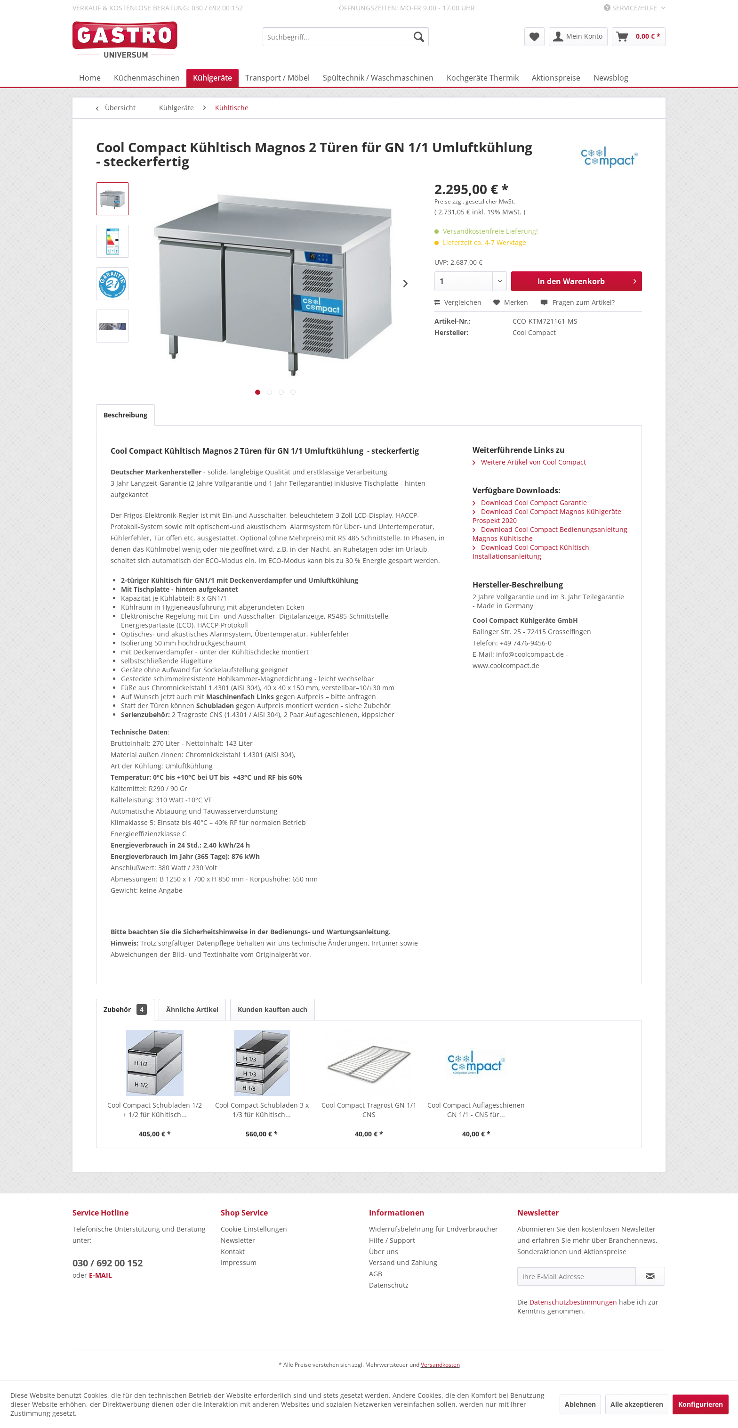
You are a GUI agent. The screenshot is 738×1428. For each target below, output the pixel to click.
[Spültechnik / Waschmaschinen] (378, 78)
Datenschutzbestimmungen (573, 1301)
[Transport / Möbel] (277, 78)
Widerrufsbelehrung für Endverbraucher (433, 1228)
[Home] (89, 78)
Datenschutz (389, 1285)
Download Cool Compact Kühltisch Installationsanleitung (531, 552)
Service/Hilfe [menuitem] (631, 7)
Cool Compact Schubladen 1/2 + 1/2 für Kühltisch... (154, 1110)
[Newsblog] (611, 78)
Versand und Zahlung (403, 1262)
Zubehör (125, 1009)
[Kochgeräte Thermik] (482, 78)
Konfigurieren (700, 1404)
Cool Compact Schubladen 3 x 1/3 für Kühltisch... (262, 1110)
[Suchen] (419, 36)
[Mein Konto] (578, 36)
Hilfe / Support (392, 1240)
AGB (375, 1273)
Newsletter (238, 1240)
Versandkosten (440, 1365)
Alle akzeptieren (636, 1404)
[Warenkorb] (639, 36)
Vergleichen (457, 302)
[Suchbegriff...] (346, 36)
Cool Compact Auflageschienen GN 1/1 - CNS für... (476, 1110)
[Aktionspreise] (556, 78)
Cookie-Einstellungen (254, 1228)
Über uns (383, 1251)
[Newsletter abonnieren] (650, 1276)
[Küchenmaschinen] (146, 78)
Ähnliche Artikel (192, 1009)
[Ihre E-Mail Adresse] (576, 1276)
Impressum (239, 1262)
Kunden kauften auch (272, 1009)
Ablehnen (580, 1404)
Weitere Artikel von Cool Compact (529, 461)
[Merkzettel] (534, 36)
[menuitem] (346, 36)
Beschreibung (125, 414)
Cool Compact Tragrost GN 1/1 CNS (369, 1110)
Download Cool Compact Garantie (530, 502)
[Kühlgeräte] (212, 78)
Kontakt (233, 1251)
